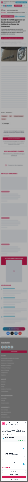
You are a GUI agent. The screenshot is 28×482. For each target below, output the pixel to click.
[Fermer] (25, 423)
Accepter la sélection (14, 474)
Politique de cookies (14, 479)
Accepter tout (14, 477)
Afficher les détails (6, 467)
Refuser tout (14, 471)
